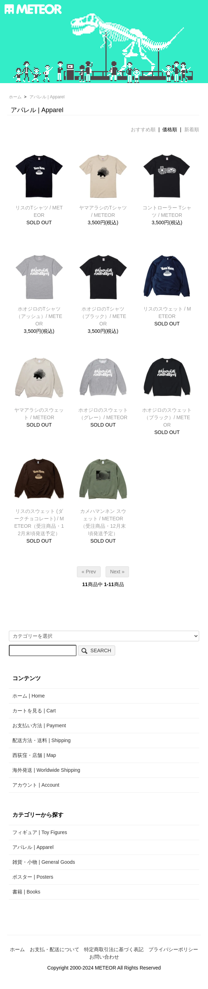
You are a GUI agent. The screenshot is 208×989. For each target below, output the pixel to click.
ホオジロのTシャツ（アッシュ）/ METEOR (39, 316)
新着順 (191, 129)
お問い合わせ (104, 957)
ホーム (15, 96)
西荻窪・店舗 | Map (34, 755)
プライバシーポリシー (173, 949)
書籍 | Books (26, 892)
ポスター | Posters (32, 877)
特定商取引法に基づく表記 (114, 949)
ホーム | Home (28, 696)
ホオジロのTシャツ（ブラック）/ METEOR (103, 316)
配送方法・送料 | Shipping (41, 740)
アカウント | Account (35, 785)
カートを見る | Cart (34, 710)
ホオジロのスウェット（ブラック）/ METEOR (167, 417)
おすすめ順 (143, 129)
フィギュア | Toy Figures (39, 832)
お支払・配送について (54, 949)
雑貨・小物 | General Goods (43, 862)
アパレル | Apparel (46, 96)
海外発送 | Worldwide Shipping (46, 770)
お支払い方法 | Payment (39, 725)
